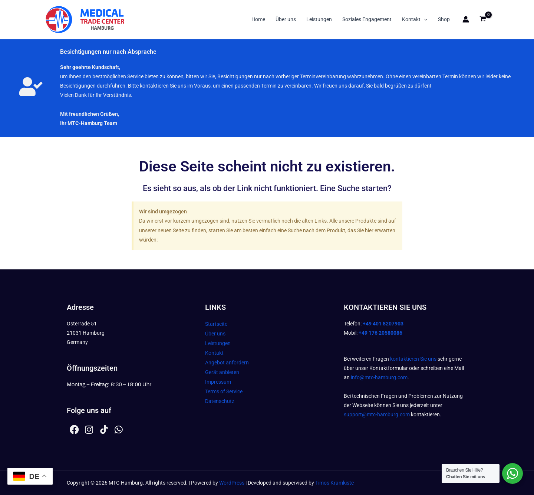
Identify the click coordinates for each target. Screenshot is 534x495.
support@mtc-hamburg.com (377, 414)
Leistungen (319, 19)
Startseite (216, 324)
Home (258, 19)
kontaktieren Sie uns (413, 359)
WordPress (231, 483)
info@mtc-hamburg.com (379, 377)
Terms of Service (224, 391)
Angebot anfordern (227, 362)
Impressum (218, 382)
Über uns (286, 19)
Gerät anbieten (222, 372)
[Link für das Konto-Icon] (465, 19)
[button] (424, 19)
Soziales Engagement (367, 19)
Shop (444, 19)
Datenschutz (219, 401)
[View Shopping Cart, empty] (483, 19)
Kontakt (414, 19)
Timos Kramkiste (334, 483)
